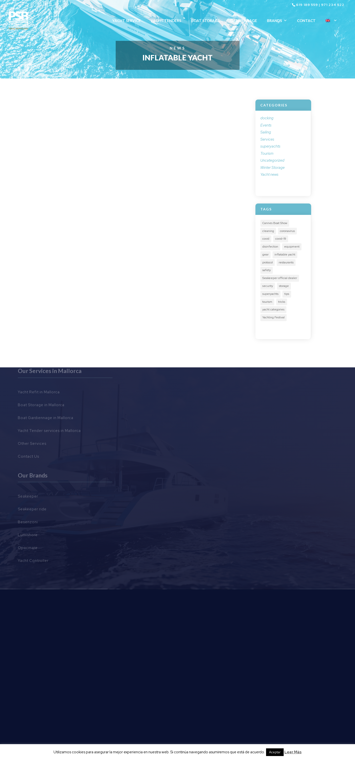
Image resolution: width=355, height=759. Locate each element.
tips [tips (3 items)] (286, 294)
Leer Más (292, 752)
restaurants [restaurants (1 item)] (286, 262)
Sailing (265, 132)
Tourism (266, 153)
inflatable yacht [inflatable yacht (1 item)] (284, 254)
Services (267, 139)
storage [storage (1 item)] (284, 286)
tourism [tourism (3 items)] (267, 302)
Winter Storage (272, 167)
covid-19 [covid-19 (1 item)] (280, 239)
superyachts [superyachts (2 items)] (270, 294)
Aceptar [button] (275, 752)
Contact (306, 20)
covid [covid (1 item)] (265, 239)
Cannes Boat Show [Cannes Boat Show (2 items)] (274, 223)
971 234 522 (332, 4)
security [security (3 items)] (267, 286)
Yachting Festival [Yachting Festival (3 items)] (273, 317)
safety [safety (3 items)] (266, 270)
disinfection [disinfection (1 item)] (270, 247)
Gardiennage (243, 20)
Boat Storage (205, 20)
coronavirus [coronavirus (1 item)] (287, 231)
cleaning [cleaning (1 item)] (268, 231)
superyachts (270, 146)
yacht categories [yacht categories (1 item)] (273, 309)
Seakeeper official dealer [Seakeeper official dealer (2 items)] (279, 278)
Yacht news (269, 174)
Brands (277, 20)
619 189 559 (307, 4)
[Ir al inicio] (19, 20)
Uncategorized (272, 160)
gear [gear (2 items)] (265, 254)
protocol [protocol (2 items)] (267, 262)
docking (266, 118)
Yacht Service (126, 20)
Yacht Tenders (166, 20)
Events (266, 125)
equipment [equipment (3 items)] (292, 247)
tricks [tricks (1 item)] (281, 302)
